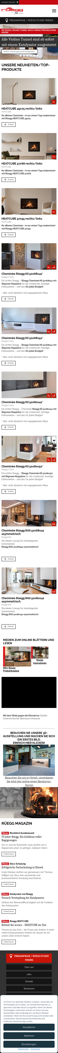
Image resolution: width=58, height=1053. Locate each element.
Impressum (35, 1049)
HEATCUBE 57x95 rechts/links (22, 218)
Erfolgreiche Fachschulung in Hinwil (22, 867)
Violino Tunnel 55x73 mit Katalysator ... (19, 51)
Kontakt (29, 981)
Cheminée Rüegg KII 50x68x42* (22, 273)
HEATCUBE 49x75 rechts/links (22, 108)
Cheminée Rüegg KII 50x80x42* (22, 402)
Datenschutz (23, 1049)
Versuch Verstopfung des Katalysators (23, 897)
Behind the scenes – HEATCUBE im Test (24, 925)
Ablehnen (29, 1035)
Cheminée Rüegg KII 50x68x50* (22, 338)
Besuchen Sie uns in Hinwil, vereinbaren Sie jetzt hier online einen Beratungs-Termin (29, 781)
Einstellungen (29, 1044)
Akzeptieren (29, 1027)
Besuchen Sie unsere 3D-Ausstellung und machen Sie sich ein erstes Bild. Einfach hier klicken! (29, 738)
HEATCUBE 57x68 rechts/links (22, 163)
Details (8, 125)
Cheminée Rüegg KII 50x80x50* (22, 466)
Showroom (29, 988)
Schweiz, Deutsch (8, 2)
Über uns (29, 967)
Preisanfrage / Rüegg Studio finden (29, 21)
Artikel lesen (8, 854)
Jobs (29, 974)
